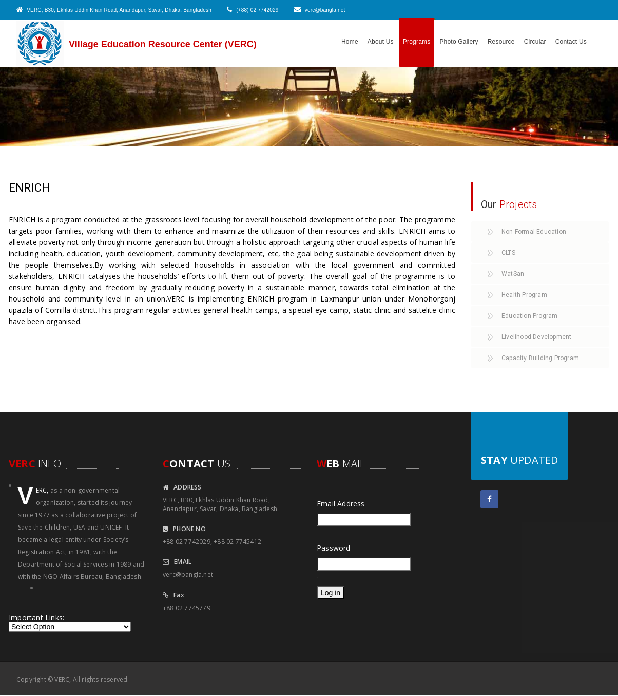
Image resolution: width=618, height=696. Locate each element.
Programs (417, 41)
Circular (535, 41)
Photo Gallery (458, 41)
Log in (330, 593)
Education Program (529, 315)
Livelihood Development (536, 337)
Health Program (524, 294)
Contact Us (571, 41)
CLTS (508, 252)
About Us (381, 41)
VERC (61, 679)
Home (349, 41)
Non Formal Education (533, 231)
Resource (501, 41)
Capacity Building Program (540, 358)
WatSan (512, 273)
